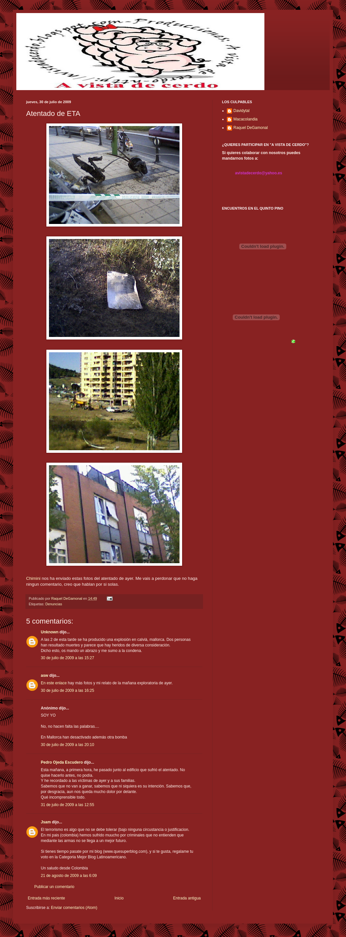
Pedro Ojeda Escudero (62, 762)
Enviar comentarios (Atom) (74, 907)
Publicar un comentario (54, 886)
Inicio (119, 898)
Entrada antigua (187, 898)
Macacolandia (245, 119)
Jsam (46, 822)
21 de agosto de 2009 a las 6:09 (69, 875)
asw (44, 675)
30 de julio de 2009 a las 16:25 (67, 690)
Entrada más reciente (46, 898)
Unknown (49, 632)
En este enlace (54, 683)
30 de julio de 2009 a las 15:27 (67, 658)
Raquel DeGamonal (250, 127)
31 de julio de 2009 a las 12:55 (67, 804)
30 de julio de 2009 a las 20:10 (67, 744)
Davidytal (241, 110)
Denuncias (53, 604)
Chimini (33, 578)
